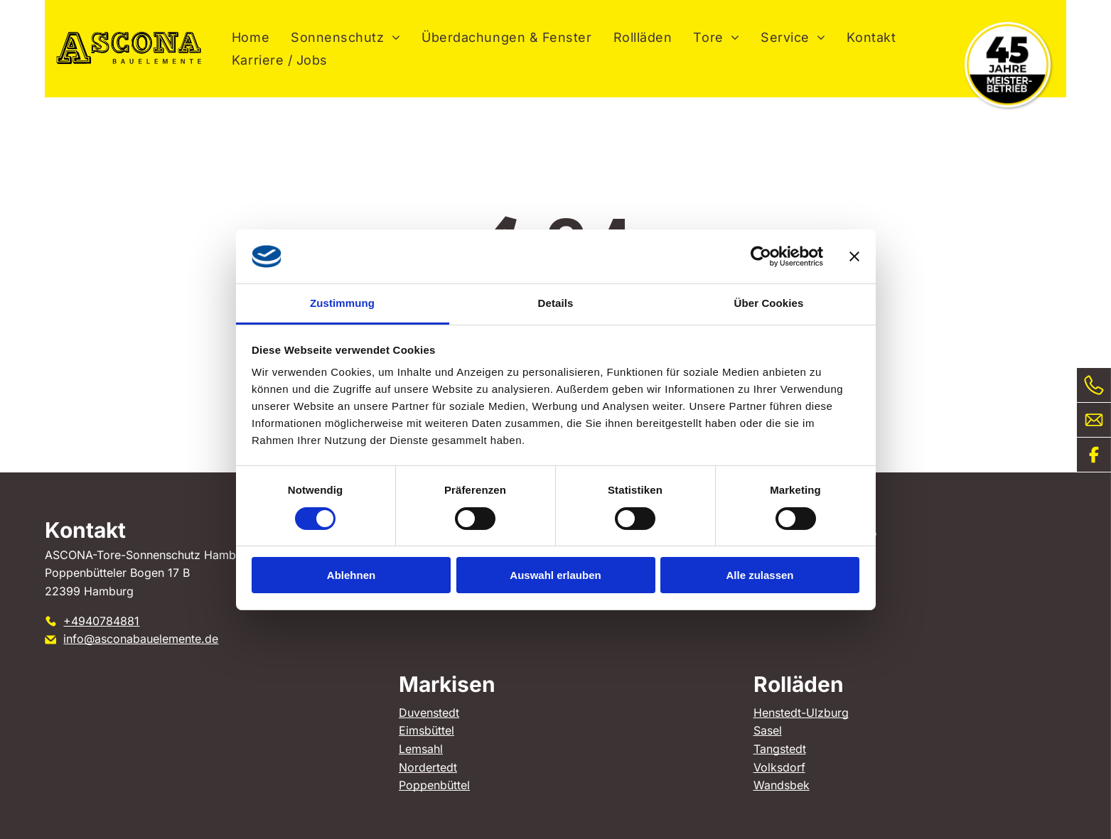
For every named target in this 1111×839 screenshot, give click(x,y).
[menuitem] (250, 37)
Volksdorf (779, 767)
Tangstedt (779, 749)
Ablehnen (351, 575)
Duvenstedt (429, 712)
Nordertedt (428, 767)
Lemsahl (421, 749)
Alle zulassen (759, 575)
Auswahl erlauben (555, 575)
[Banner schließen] (854, 256)
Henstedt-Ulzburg (801, 712)
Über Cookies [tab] (769, 303)
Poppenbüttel (434, 785)
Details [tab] (556, 303)
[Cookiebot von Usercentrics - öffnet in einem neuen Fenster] (761, 256)
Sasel (767, 730)
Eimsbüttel (426, 730)
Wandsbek (781, 785)
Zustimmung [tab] (342, 303)
